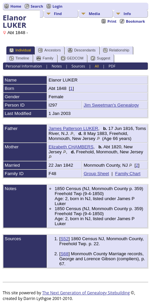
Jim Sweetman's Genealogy (111, 105)
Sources (78, 65)
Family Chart (128, 173)
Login (58, 6)
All (97, 65)
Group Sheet (96, 173)
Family (44, 58)
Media (94, 13)
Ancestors (49, 50)
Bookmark (135, 21)
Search (37, 6)
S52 (65, 238)
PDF (111, 65)
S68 (65, 253)
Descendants (81, 50)
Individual (20, 50)
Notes (57, 65)
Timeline (19, 58)
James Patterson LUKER (73, 128)
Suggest (100, 58)
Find (58, 13)
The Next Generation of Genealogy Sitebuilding (86, 293)
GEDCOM (72, 58)
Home (15, 6)
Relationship (116, 50)
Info (127, 13)
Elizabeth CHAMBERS (71, 146)
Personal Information (24, 65)
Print (112, 21)
